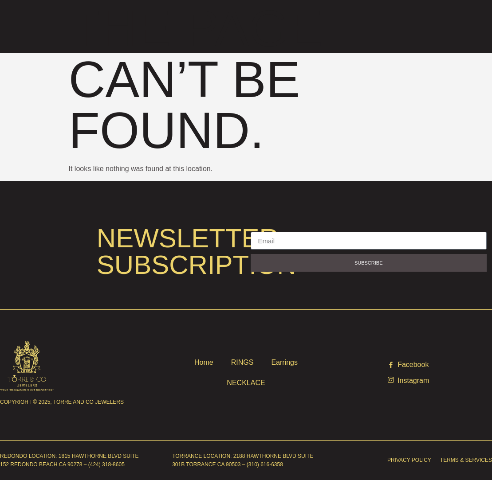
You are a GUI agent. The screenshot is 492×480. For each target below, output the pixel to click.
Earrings (284, 362)
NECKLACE (246, 382)
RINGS (242, 362)
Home (203, 362)
